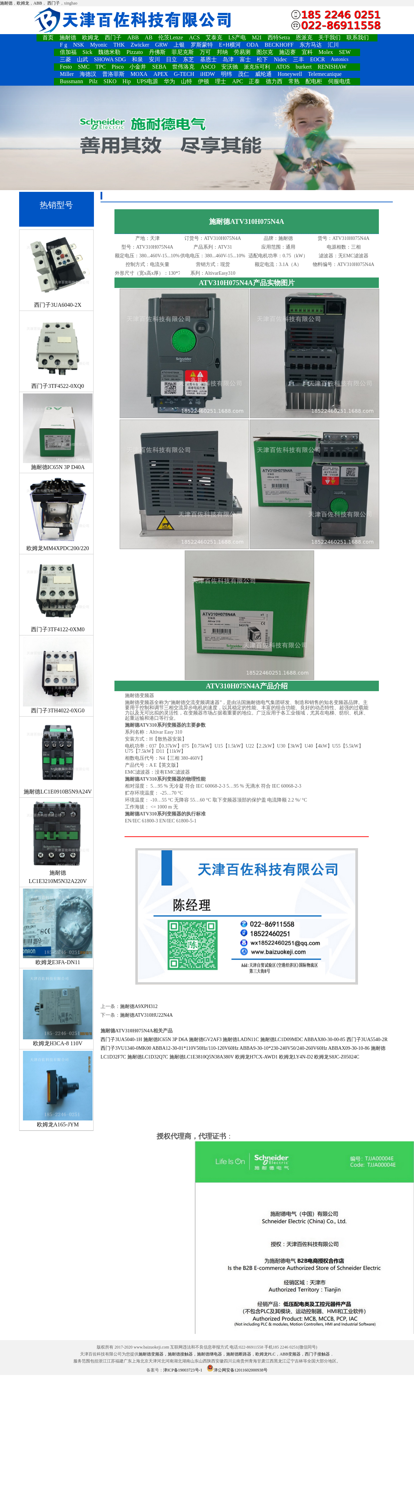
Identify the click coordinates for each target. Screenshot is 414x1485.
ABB (37, 3)
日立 (171, 59)
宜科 (307, 52)
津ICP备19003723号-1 (182, 1370)
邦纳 (222, 52)
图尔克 (264, 52)
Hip (126, 81)
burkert (304, 67)
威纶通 (263, 74)
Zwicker (140, 45)
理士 (220, 81)
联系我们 (358, 37)
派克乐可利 (257, 67)
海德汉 (88, 74)
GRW (161, 45)
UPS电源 (147, 81)
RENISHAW (332, 67)
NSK (78, 45)
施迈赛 (287, 52)
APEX (160, 74)
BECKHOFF (279, 45)
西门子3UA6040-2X (58, 269)
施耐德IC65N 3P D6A (165, 1039)
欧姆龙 (23, 3)
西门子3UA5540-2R (367, 1039)
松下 (262, 59)
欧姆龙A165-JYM (58, 1089)
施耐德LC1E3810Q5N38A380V (201, 1057)
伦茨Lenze (170, 37)
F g (63, 45)
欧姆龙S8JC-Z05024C (336, 1057)
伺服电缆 (339, 81)
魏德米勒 (109, 52)
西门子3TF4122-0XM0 (58, 594)
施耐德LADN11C (241, 1039)
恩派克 (304, 37)
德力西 (274, 81)
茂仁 (243, 74)
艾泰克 (214, 37)
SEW (345, 52)
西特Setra (279, 37)
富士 (245, 59)
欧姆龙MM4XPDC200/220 (58, 513)
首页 (48, 37)
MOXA (139, 74)
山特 (186, 81)
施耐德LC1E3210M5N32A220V (58, 841)
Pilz (93, 81)
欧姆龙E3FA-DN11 (58, 927)
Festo (66, 67)
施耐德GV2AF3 (205, 1039)
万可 (205, 52)
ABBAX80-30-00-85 (324, 1039)
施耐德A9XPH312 (139, 1006)
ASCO (207, 67)
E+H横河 (229, 45)
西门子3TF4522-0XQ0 (58, 350)
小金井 (137, 67)
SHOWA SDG (110, 59)
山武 (82, 59)
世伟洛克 (183, 67)
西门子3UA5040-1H (121, 1039)
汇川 (333, 45)
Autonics (340, 59)
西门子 (53, 3)
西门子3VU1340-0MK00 (126, 1048)
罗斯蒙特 (202, 45)
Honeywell (290, 74)
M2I (257, 37)
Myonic (99, 45)
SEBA (159, 67)
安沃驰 (229, 67)
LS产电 (237, 37)
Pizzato (134, 52)
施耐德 (6, 3)
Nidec (280, 59)
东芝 (188, 59)
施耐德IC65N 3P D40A (58, 431)
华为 (169, 81)
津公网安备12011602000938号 (237, 1370)
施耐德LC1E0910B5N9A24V (58, 756)
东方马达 (311, 45)
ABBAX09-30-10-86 (348, 1048)
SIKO (110, 81)
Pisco (118, 67)
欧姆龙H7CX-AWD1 (256, 1057)
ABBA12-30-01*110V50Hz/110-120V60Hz (195, 1048)
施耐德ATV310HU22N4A (146, 1015)
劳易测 (242, 52)
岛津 (228, 59)
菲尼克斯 (183, 52)
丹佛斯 (157, 52)
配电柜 (313, 81)
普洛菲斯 (113, 74)
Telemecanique (325, 74)
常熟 (294, 81)
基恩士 (208, 59)
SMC (84, 67)
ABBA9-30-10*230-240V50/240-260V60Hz (283, 1048)
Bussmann (71, 81)
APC (237, 81)
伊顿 (203, 81)
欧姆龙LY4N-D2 (296, 1057)
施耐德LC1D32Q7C (147, 1057)
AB (148, 37)
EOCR (317, 59)
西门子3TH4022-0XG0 (58, 675)
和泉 (137, 59)
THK (119, 45)
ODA (253, 45)
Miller (67, 74)
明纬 (226, 74)
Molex (326, 52)
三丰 (298, 59)
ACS (194, 37)
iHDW (207, 74)
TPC (100, 67)
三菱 (65, 59)
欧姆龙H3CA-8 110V (58, 1008)
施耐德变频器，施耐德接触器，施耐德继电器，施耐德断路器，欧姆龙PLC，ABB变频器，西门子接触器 (234, 1354)
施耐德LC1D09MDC (281, 1039)
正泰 (254, 81)
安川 (154, 59)
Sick (87, 52)
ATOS (283, 67)
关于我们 (329, 37)
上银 (179, 45)
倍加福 (68, 52)
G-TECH (184, 74)
